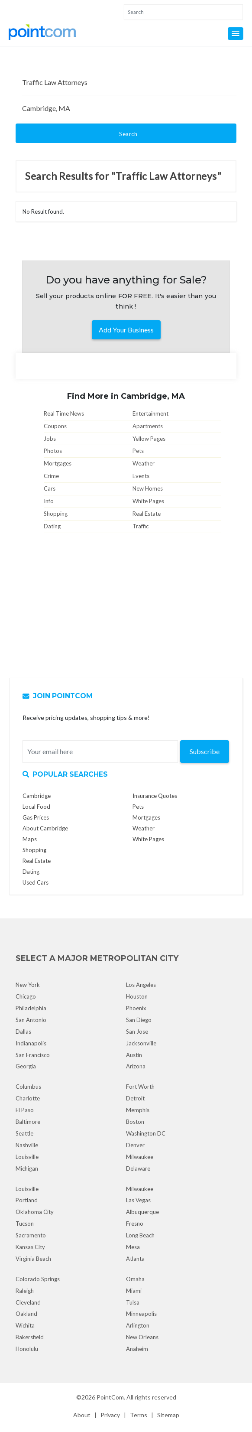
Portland (27, 1200)
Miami (134, 1290)
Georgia (26, 1066)
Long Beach (140, 1235)
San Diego (139, 1019)
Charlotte (28, 1098)
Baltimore (28, 1121)
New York (28, 984)
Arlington (137, 1325)
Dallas (23, 1031)
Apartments (147, 426)
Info (49, 501)
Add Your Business (126, 329)
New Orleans (142, 1337)
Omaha (135, 1279)
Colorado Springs (38, 1279)
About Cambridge (45, 828)
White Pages (148, 501)
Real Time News (64, 413)
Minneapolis (141, 1313)
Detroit (135, 1098)
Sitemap (168, 1415)
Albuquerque (142, 1211)
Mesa (133, 1246)
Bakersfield (30, 1337)
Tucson (25, 1223)
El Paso (25, 1110)
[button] (235, 33)
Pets (138, 450)
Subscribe (205, 751)
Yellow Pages (148, 438)
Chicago (26, 996)
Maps (30, 839)
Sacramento (31, 1235)
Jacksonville (141, 1043)
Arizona (135, 1066)
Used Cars (35, 882)
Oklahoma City (35, 1211)
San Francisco (33, 1054)
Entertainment (150, 413)
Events (140, 475)
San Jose (137, 1031)
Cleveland (28, 1302)
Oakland (26, 1313)
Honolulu (27, 1348)
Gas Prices (36, 817)
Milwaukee (139, 1156)
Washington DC (145, 1133)
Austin (134, 1054)
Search (128, 133)
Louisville (27, 1156)
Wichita (25, 1325)
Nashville (27, 1145)
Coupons (55, 426)
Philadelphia (31, 1008)
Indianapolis (31, 1043)
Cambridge (37, 795)
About (81, 1415)
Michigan (27, 1168)
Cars (49, 488)
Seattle (24, 1133)
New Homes (147, 488)
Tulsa (132, 1302)
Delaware (138, 1168)
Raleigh (25, 1290)
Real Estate (146, 513)
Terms (138, 1415)
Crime (51, 475)
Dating (52, 526)
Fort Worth (140, 1086)
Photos (53, 450)
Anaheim (137, 1348)
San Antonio (31, 1019)
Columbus (28, 1086)
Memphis (137, 1110)
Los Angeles (141, 984)
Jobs (50, 438)
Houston (137, 996)
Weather (143, 463)
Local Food (36, 806)
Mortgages (57, 463)
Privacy (110, 1415)
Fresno (134, 1223)
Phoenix (136, 1008)
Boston (135, 1121)
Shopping (56, 513)
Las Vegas (138, 1200)
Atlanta (135, 1258)
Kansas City (30, 1246)
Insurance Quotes (154, 795)
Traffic (140, 526)
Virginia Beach (33, 1258)
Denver (135, 1145)
